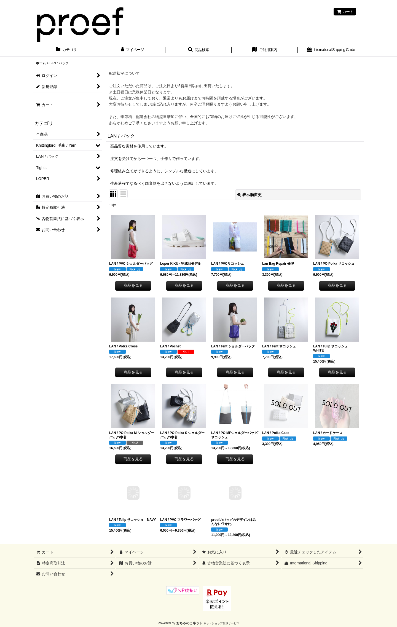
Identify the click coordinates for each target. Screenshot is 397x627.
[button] (198, 50)
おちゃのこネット (189, 623)
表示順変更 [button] (249, 194)
